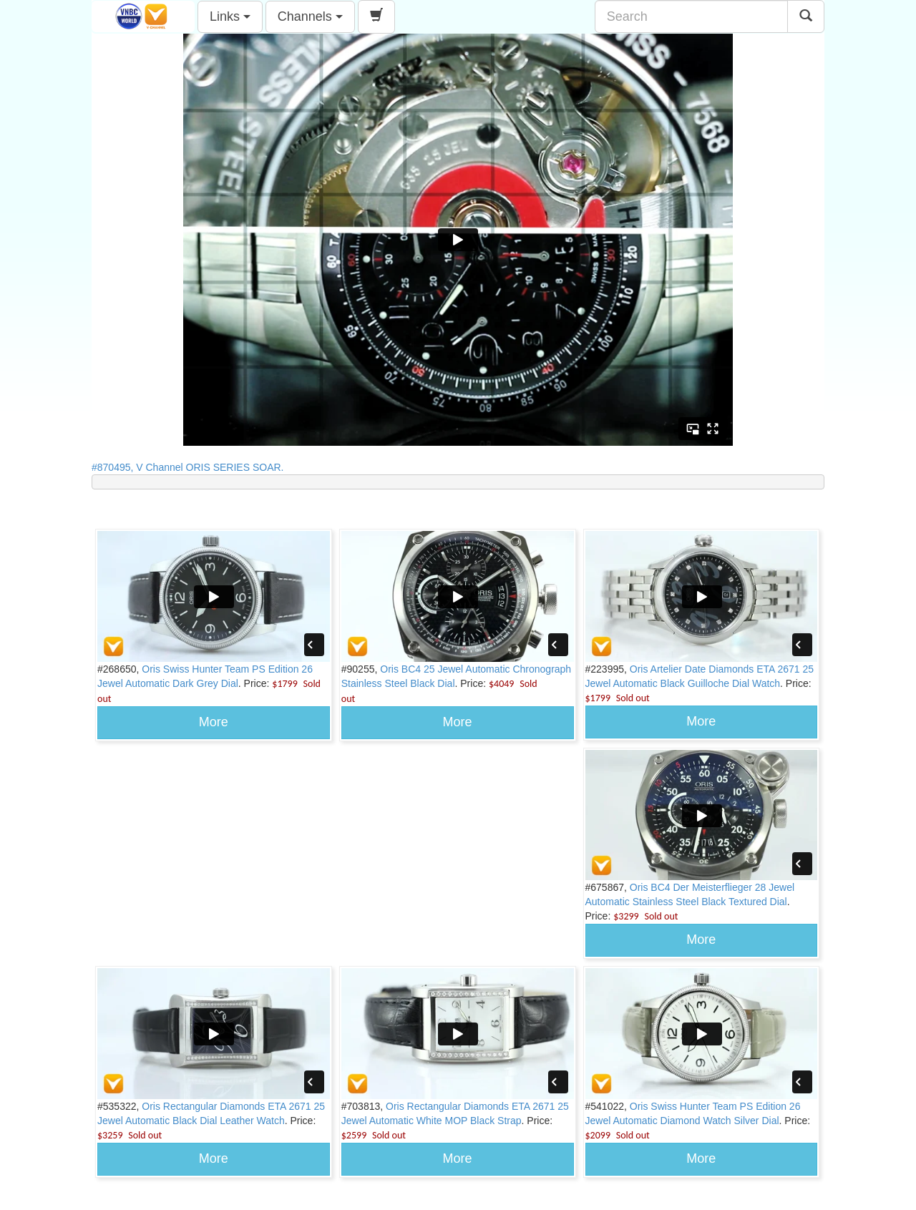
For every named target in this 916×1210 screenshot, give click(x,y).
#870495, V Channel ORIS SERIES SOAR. (192, 467)
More (213, 722)
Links (230, 16)
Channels (310, 16)
